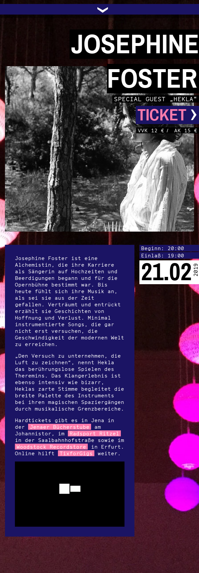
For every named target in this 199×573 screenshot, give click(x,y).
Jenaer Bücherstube (59, 427)
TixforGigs (76, 453)
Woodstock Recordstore (51, 447)
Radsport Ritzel (94, 433)
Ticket (167, 115)
